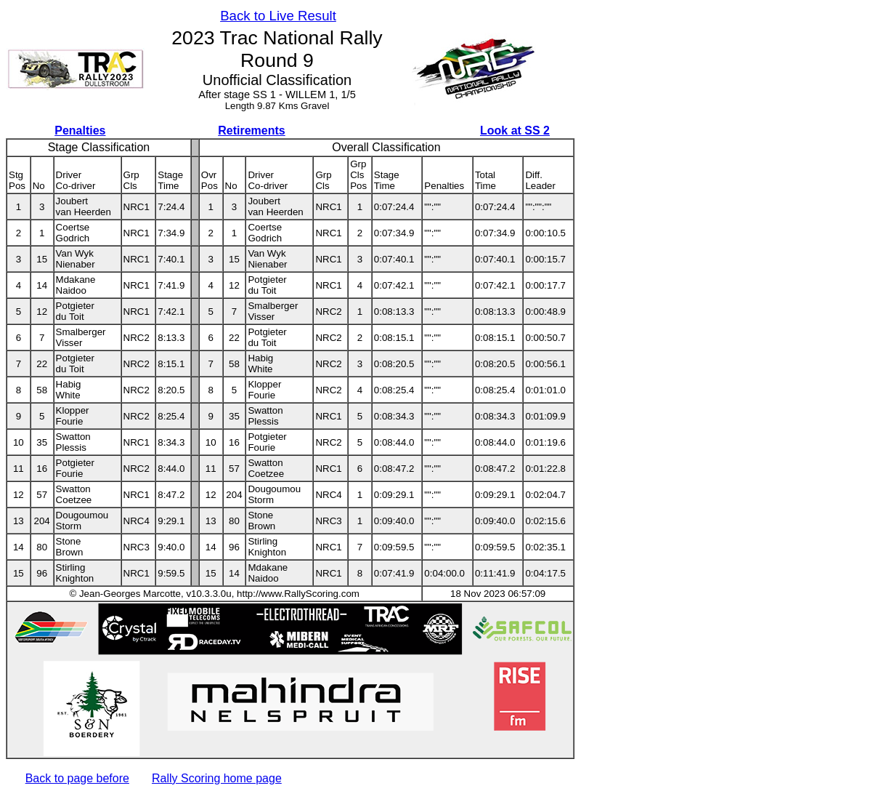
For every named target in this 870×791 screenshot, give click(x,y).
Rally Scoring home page (217, 778)
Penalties (79, 130)
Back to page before (77, 778)
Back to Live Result (278, 15)
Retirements (251, 130)
